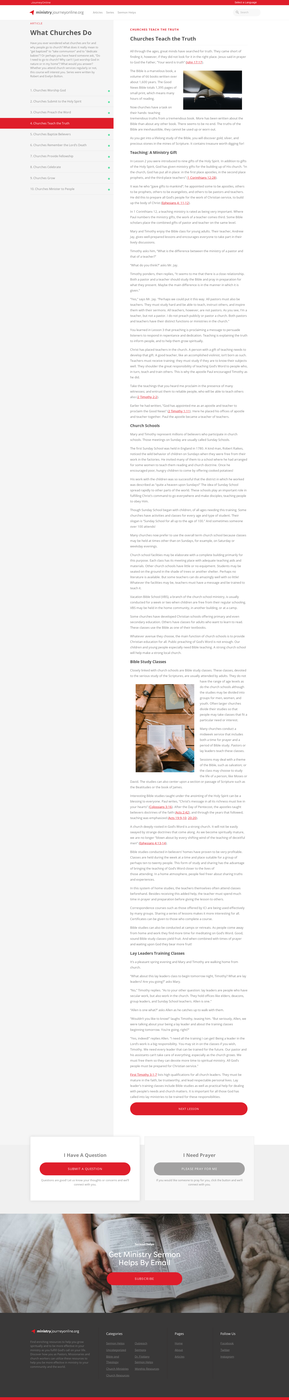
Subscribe (144, 1279)
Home (179, 1343)
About (179, 1350)
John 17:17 (194, 62)
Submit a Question (85, 1169)
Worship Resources (147, 1369)
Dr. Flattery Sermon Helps (144, 1359)
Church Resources (117, 1375)
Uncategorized (116, 1350)
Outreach (141, 1343)
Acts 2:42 (182, 812)
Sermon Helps (127, 12)
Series (110, 12)
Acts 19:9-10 (177, 818)
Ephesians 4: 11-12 (175, 203)
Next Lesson (189, 1109)
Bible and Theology (112, 1359)
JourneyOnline (41, 2)
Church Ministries (117, 1369)
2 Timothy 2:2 (147, 397)
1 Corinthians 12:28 (202, 177)
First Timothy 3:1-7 (143, 1074)
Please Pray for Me (199, 1169)
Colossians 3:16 (160, 807)
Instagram (227, 1357)
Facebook (227, 1343)
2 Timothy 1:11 (179, 411)
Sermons (140, 1350)
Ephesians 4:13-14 (153, 843)
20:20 (192, 818)
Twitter (225, 1350)
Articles (97, 12)
